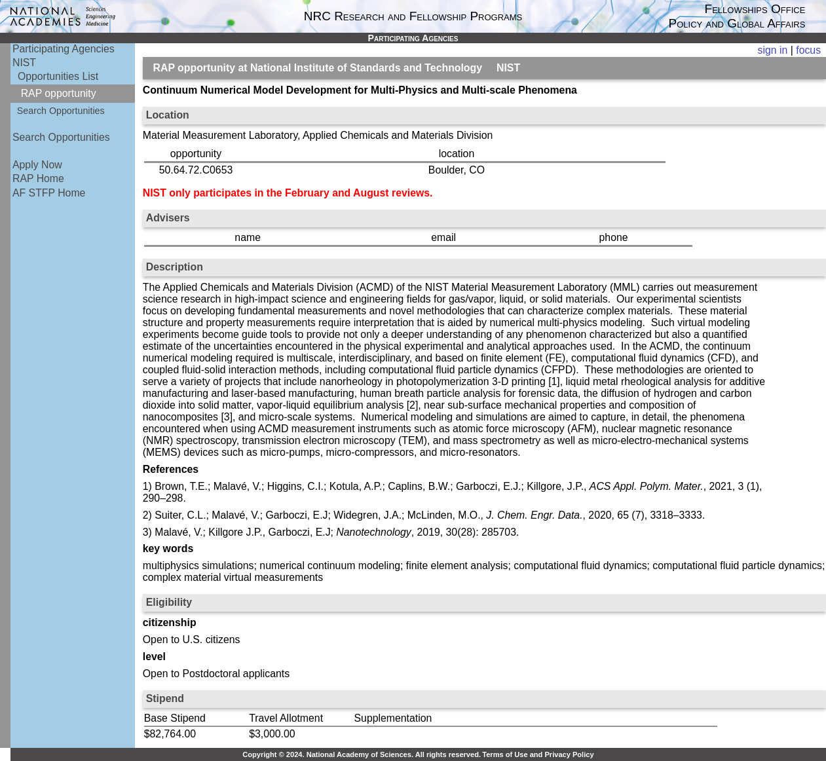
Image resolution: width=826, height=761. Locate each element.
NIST (24, 62)
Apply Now (37, 164)
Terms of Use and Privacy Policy (537, 754)
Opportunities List (58, 76)
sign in (773, 50)
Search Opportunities (61, 110)
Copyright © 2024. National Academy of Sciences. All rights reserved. (361, 754)
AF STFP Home (48, 192)
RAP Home (38, 178)
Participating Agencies (63, 48)
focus (808, 50)
